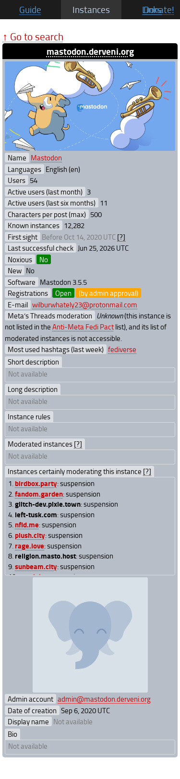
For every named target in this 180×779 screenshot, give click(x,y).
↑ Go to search (32, 36)
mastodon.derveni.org (90, 51)
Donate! (159, 9)
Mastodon (46, 157)
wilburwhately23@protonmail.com (84, 304)
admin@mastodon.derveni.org (104, 699)
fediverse (122, 349)
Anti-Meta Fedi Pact (83, 326)
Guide (30, 9)
